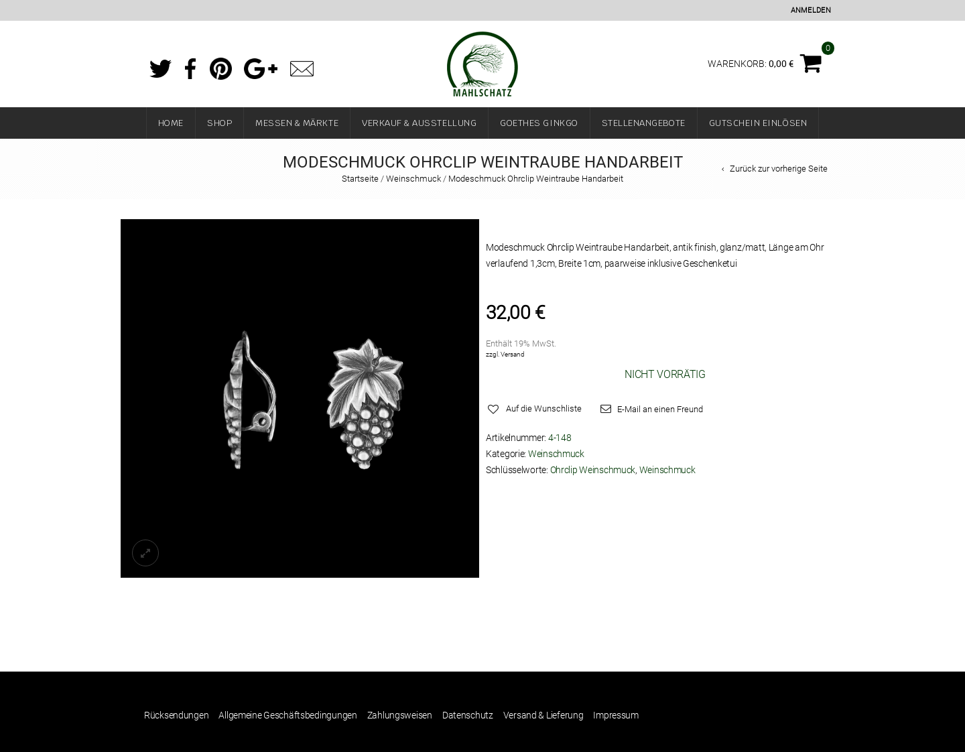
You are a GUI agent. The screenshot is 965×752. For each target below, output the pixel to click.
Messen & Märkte (296, 123)
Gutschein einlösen (758, 123)
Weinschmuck (413, 179)
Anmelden (811, 10)
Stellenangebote (644, 123)
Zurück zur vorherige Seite (779, 169)
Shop (219, 123)
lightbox (145, 553)
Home (171, 123)
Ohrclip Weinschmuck (593, 469)
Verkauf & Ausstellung (419, 123)
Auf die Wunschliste (544, 408)
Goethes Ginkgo (539, 123)
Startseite (360, 179)
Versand (513, 354)
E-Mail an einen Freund (660, 409)
